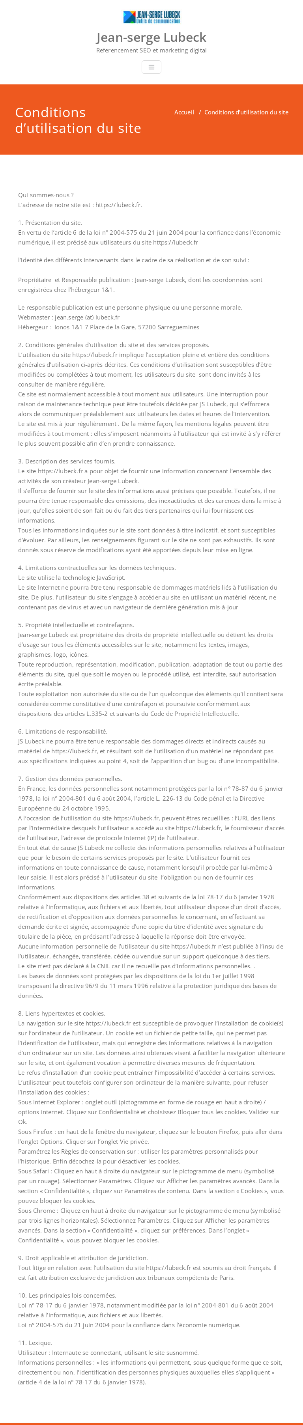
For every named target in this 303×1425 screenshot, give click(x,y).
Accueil (184, 112)
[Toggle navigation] (151, 67)
